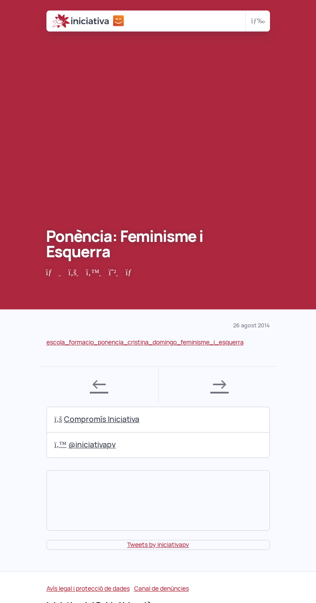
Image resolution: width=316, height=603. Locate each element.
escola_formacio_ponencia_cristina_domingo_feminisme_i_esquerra (145, 342)
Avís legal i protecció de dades (88, 588)
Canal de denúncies (161, 588)
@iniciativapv (85, 445)
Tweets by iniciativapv (158, 545)
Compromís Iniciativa (96, 419)
